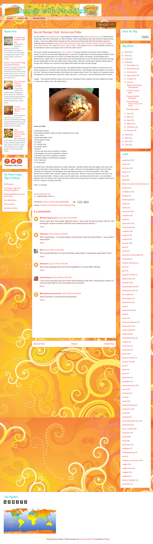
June (129, 113)
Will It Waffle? (129, 480)
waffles (125, 476)
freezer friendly (129, 263)
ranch (125, 389)
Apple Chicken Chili (45, 45)
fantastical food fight (131, 255)
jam (123, 306)
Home (10, 18)
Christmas (126, 227)
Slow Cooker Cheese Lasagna (20, 84)
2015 (127, 62)
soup (124, 441)
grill (124, 271)
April (129, 120)
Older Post (109, 344)
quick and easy (128, 385)
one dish (126, 346)
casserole (126, 211)
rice (57, 205)
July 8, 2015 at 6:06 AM (71, 293)
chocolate (126, 223)
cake (124, 204)
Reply (42, 227)
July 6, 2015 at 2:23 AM (58, 234)
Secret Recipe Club (52, 37)
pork (124, 373)
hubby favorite (128, 290)
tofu (124, 456)
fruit (124, 267)
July (129, 82)
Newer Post (39, 344)
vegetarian (127, 468)
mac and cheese (129, 322)
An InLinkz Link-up (42, 194)
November (132, 69)
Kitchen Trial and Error (92, 37)
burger (125, 196)
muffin (125, 342)
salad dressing (128, 405)
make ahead (127, 330)
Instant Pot (127, 302)
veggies (125, 472)
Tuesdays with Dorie (131, 460)
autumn (125, 168)
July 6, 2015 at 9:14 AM (58, 264)
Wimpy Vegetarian (48, 218)
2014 (127, 135)
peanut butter (128, 358)
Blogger (106, 539)
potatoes (126, 377)
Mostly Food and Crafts (50, 293)
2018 (127, 52)
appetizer (126, 160)
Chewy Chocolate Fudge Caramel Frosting (15, 64)
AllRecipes (9, 184)
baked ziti (91, 45)
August (130, 79)
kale (124, 314)
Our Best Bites (10, 200)
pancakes (126, 350)
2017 (127, 56)
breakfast (126, 192)
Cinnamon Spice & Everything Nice (12, 189)
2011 (127, 145)
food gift (125, 259)
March (130, 124)
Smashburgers (133, 109)
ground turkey (128, 275)
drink (124, 251)
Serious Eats (9, 204)
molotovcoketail (86, 539)
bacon (125, 172)
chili (124, 219)
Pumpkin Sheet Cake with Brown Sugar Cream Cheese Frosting (75, 43)
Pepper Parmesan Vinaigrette (134, 86)
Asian (124, 164)
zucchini (126, 484)
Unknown (44, 234)
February (131, 127)
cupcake (125, 239)
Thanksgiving (128, 452)
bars (124, 176)
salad (124, 401)
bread (124, 188)
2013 (127, 138)
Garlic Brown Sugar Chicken (66, 45)
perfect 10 (126, 362)
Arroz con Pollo (66, 52)
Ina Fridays (127, 298)
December (131, 65)
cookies (125, 231)
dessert (125, 243)
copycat (125, 235)
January (130, 130)
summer (125, 448)
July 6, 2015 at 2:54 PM (62, 277)
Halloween (127, 279)
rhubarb (125, 393)
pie (123, 366)
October (131, 72)
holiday (125, 283)
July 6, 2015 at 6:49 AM (54, 250)
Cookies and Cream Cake (19, 39)
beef (124, 180)
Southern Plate (10, 208)
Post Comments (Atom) (79, 352)
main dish (51, 205)
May (129, 117)
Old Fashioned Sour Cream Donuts (19, 133)
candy (125, 208)
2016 (127, 59)
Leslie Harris (46, 277)
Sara (42, 250)
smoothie (126, 433)
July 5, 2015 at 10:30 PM (67, 218)
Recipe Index (39, 18)
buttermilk (127, 200)
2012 (127, 141)
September (132, 75)
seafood (125, 417)
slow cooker (127, 429)
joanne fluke (127, 310)
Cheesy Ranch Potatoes (133, 97)
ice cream (126, 294)
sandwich (126, 409)
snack (124, 437)
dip (123, 247)
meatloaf (126, 334)
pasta (124, 354)
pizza (124, 369)
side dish (126, 425)
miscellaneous (128, 338)
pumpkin (126, 381)
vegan (125, 464)
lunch (124, 318)
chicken (43, 205)
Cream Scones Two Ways (19, 109)
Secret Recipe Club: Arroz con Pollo (134, 104)
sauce (124, 413)
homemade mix (129, 287)
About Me (23, 18)
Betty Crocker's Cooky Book (134, 184)
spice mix (126, 444)
